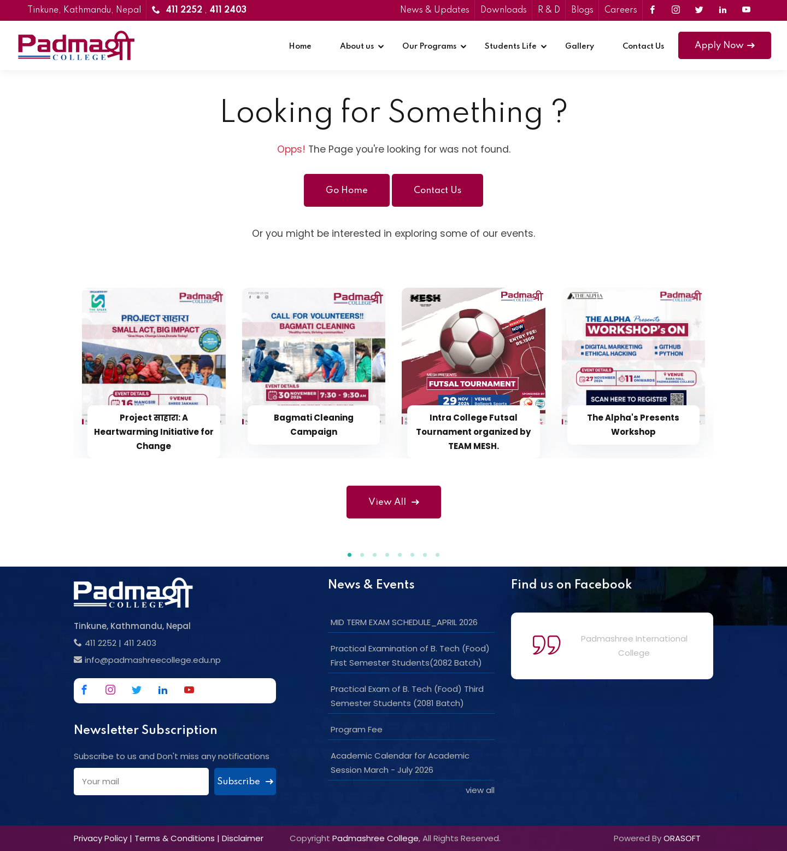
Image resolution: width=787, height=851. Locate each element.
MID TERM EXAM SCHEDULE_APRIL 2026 (404, 622)
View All (393, 502)
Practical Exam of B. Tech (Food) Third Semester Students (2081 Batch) (407, 696)
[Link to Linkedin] (722, 10)
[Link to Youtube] (746, 10)
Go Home (347, 190)
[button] (349, 555)
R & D (549, 10)
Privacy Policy (100, 838)
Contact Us (643, 46)
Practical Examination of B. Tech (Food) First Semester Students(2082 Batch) (410, 655)
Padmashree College (375, 838)
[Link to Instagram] (675, 10)
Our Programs (429, 46)
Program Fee (357, 729)
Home (300, 46)
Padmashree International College (634, 645)
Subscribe (245, 781)
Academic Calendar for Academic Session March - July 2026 (400, 763)
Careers (620, 10)
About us (357, 46)
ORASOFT (682, 838)
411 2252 (100, 643)
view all (480, 790)
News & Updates (434, 10)
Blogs (582, 10)
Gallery (579, 46)
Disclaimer (242, 838)
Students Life (511, 46)
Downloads (503, 10)
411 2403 (140, 643)
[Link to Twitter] (699, 10)
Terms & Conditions (174, 838)
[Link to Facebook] (652, 10)
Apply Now (725, 45)
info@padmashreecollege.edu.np (153, 660)
